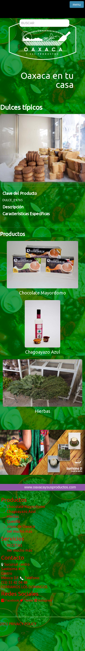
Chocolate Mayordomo (26, 506)
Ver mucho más (19, 531)
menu (77, 4)
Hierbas (13, 516)
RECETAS (14, 545)
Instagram (43, 600)
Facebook (10, 600)
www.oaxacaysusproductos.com (50, 487)
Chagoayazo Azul (21, 511)
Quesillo (13, 521)
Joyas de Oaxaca (21, 526)
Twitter (26, 600)
